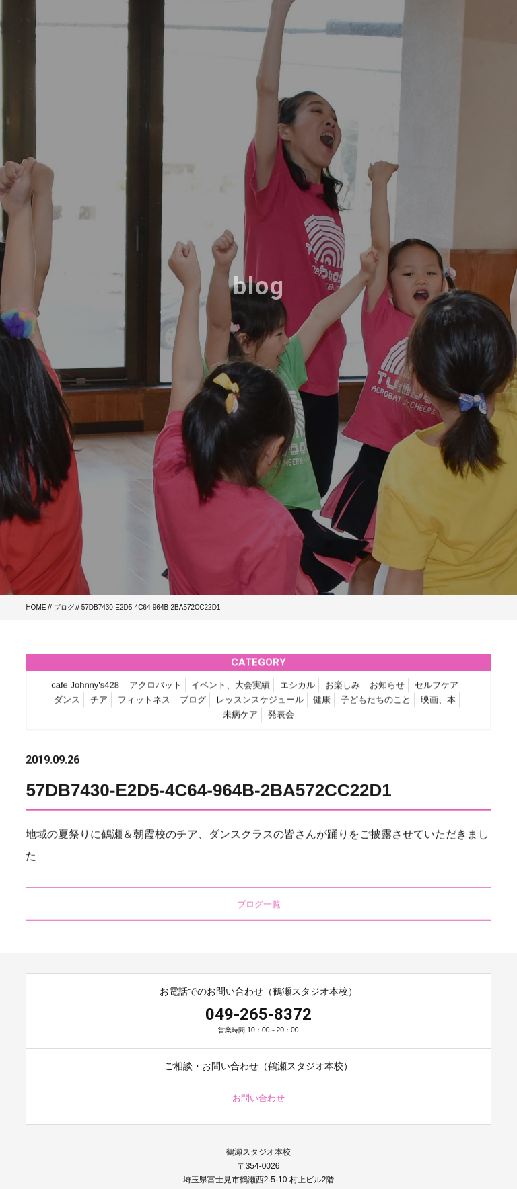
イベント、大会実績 (230, 689)
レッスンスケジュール (260, 703)
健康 (322, 703)
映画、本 (438, 703)
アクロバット (155, 689)
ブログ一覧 (259, 908)
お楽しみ (342, 689)
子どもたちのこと (376, 703)
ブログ (64, 607)
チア (99, 703)
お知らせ (387, 689)
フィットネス (144, 703)
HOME (36, 607)
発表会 (281, 718)
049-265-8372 (258, 1014)
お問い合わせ (258, 1098)
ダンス (67, 703)
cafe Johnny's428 (85, 689)
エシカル (297, 689)
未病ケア (240, 718)
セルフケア (436, 689)
